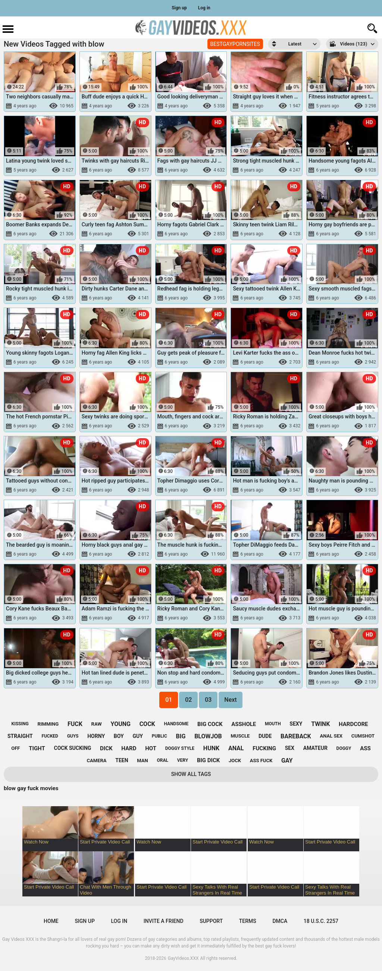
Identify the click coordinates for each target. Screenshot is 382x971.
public (159, 736)
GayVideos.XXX (183, 958)
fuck (75, 724)
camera (97, 760)
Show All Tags (191, 774)
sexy (295, 724)
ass (365, 748)
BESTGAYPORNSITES (235, 44)
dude (265, 736)
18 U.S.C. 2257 (321, 921)
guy (138, 736)
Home (51, 921)
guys (73, 736)
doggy (343, 748)
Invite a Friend (164, 921)
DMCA (279, 921)
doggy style (179, 748)
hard (128, 748)
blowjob (208, 736)
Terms (247, 921)
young (120, 724)
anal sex (331, 736)
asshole (243, 724)
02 (188, 699)
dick (106, 748)
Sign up (179, 7)
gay (287, 760)
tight (37, 748)
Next (230, 699)
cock (147, 724)
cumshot (363, 736)
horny (96, 736)
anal (236, 748)
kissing (20, 723)
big (181, 736)
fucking (264, 748)
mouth (273, 723)
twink (320, 724)
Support (211, 921)
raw (96, 724)
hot (150, 748)
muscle (240, 736)
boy (119, 736)
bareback (296, 736)
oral (162, 760)
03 (208, 699)
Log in (204, 7)
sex (289, 748)
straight (20, 736)
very (182, 760)
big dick (208, 760)
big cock (209, 724)
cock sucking (72, 748)
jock (235, 760)
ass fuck (261, 760)
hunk (211, 748)
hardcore (353, 724)
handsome (176, 723)
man (142, 760)
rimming (48, 724)
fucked (49, 736)
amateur (315, 748)
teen (121, 760)
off (15, 748)
